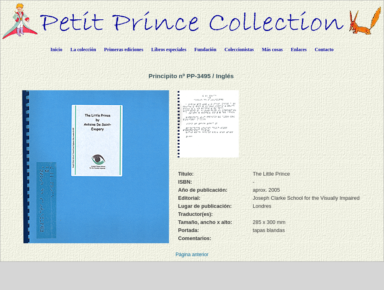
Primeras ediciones (123, 49)
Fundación (205, 49)
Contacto (324, 49)
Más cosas (272, 49)
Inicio (56, 49)
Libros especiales (168, 49)
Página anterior (191, 254)
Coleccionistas (239, 49)
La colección (83, 49)
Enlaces (299, 49)
